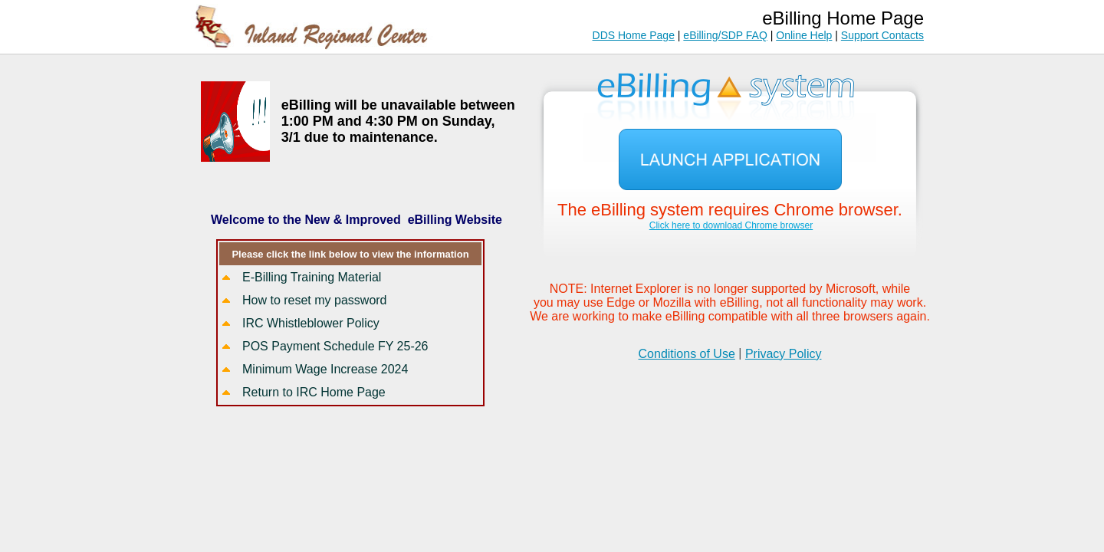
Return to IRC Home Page (314, 392)
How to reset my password (314, 300)
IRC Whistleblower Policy (311, 323)
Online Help (804, 35)
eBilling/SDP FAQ (725, 35)
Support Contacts (882, 35)
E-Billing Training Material (311, 277)
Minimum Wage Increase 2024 (325, 369)
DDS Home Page (634, 35)
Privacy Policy (783, 353)
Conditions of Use (687, 353)
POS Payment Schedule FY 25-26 (335, 346)
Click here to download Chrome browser (731, 225)
